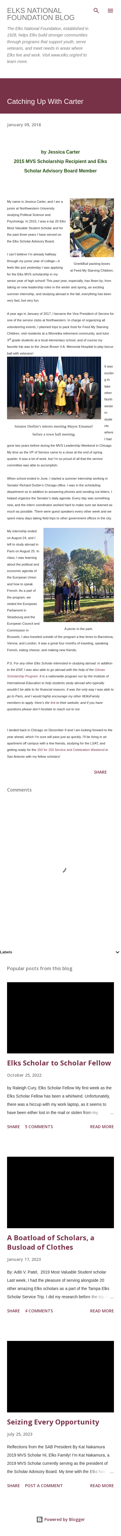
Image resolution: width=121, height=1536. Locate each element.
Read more (102, 1126)
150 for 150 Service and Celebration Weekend (71, 750)
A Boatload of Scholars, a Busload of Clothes (50, 1242)
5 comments (39, 1126)
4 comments (39, 1311)
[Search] (96, 10)
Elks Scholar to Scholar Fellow (59, 1063)
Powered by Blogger (60, 1519)
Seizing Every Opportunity (53, 1422)
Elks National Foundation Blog (41, 13)
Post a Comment (44, 1485)
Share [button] (100, 772)
